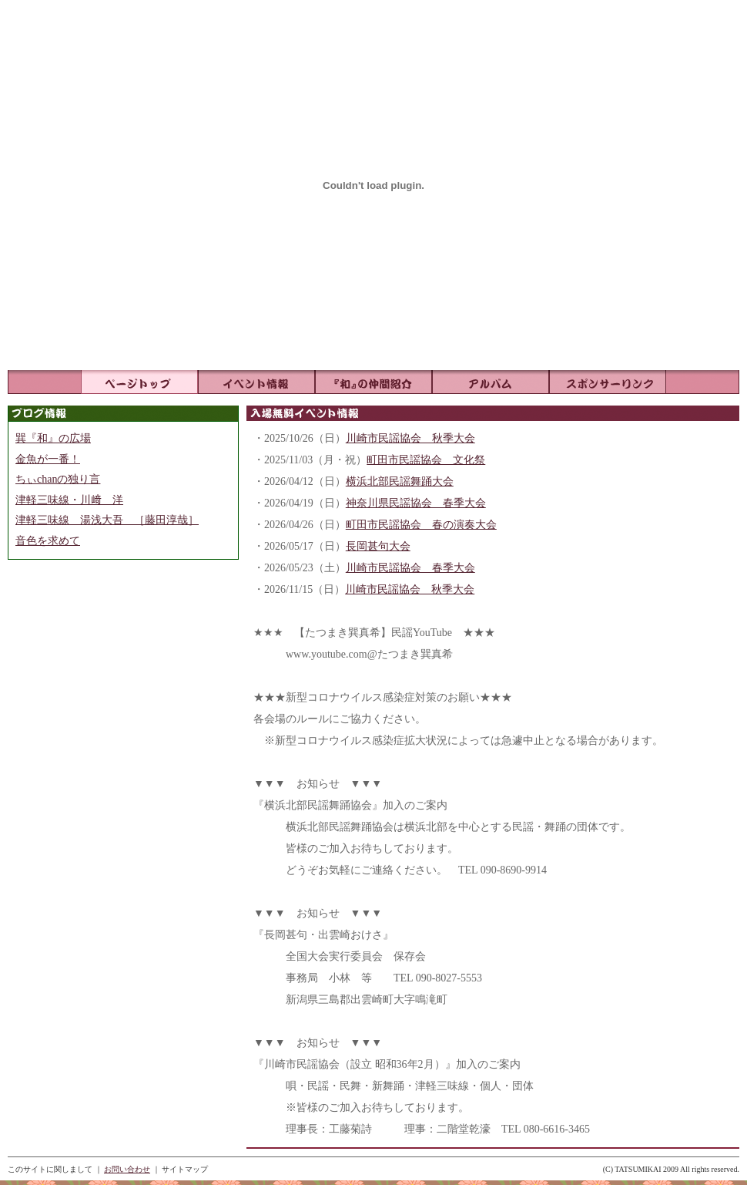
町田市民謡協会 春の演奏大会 (421, 524)
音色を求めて (47, 541)
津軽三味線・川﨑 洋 (69, 500)
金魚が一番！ (47, 459)
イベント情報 (256, 382)
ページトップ (139, 382)
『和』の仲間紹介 (373, 382)
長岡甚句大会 (378, 546)
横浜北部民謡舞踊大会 (400, 481)
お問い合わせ (127, 1169)
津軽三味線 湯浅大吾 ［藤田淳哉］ (107, 520)
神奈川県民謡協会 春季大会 (416, 503)
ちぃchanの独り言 (57, 479)
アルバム (490, 382)
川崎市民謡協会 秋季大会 (410, 438)
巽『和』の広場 (53, 438)
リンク (607, 382)
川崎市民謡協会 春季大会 (410, 568)
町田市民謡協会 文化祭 (426, 460)
